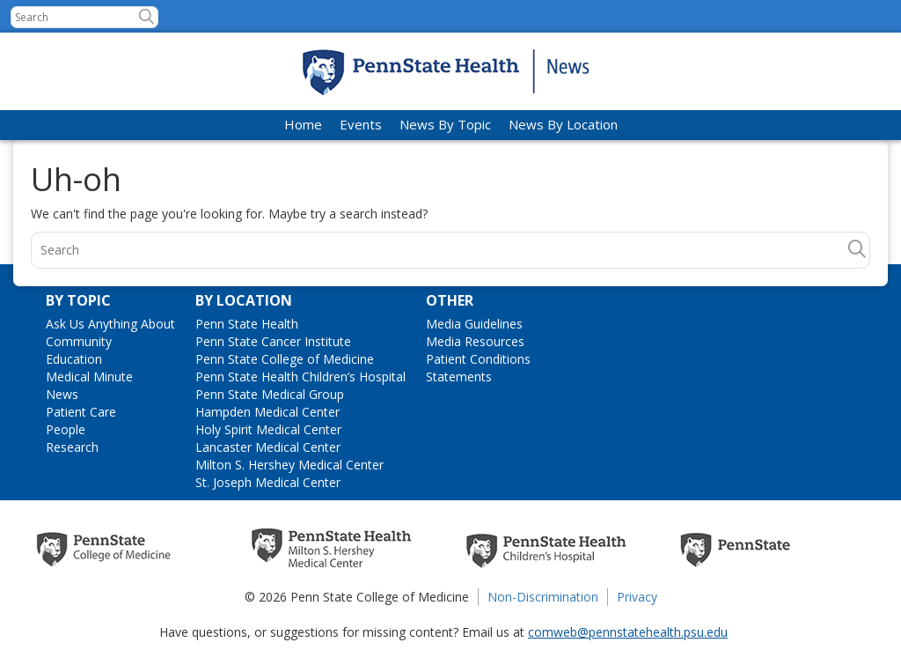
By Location (243, 300)
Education (74, 359)
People (65, 429)
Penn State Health (246, 323)
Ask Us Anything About (110, 323)
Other (449, 300)
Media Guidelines (474, 323)
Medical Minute (89, 376)
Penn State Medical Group (269, 394)
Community (79, 341)
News (62, 394)
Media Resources (475, 341)
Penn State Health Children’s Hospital (300, 376)
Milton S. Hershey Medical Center (289, 464)
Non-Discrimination (542, 596)
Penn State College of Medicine (284, 359)
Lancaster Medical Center (268, 447)
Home (303, 124)
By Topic (78, 300)
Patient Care (81, 411)
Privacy (637, 596)
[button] (146, 16)
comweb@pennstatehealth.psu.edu (628, 632)
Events (361, 124)
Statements (459, 376)
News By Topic (445, 124)
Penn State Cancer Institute (273, 341)
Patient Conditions (478, 359)
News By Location (563, 124)
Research (72, 447)
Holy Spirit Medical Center (268, 429)
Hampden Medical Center (267, 411)
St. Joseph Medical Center (268, 482)
